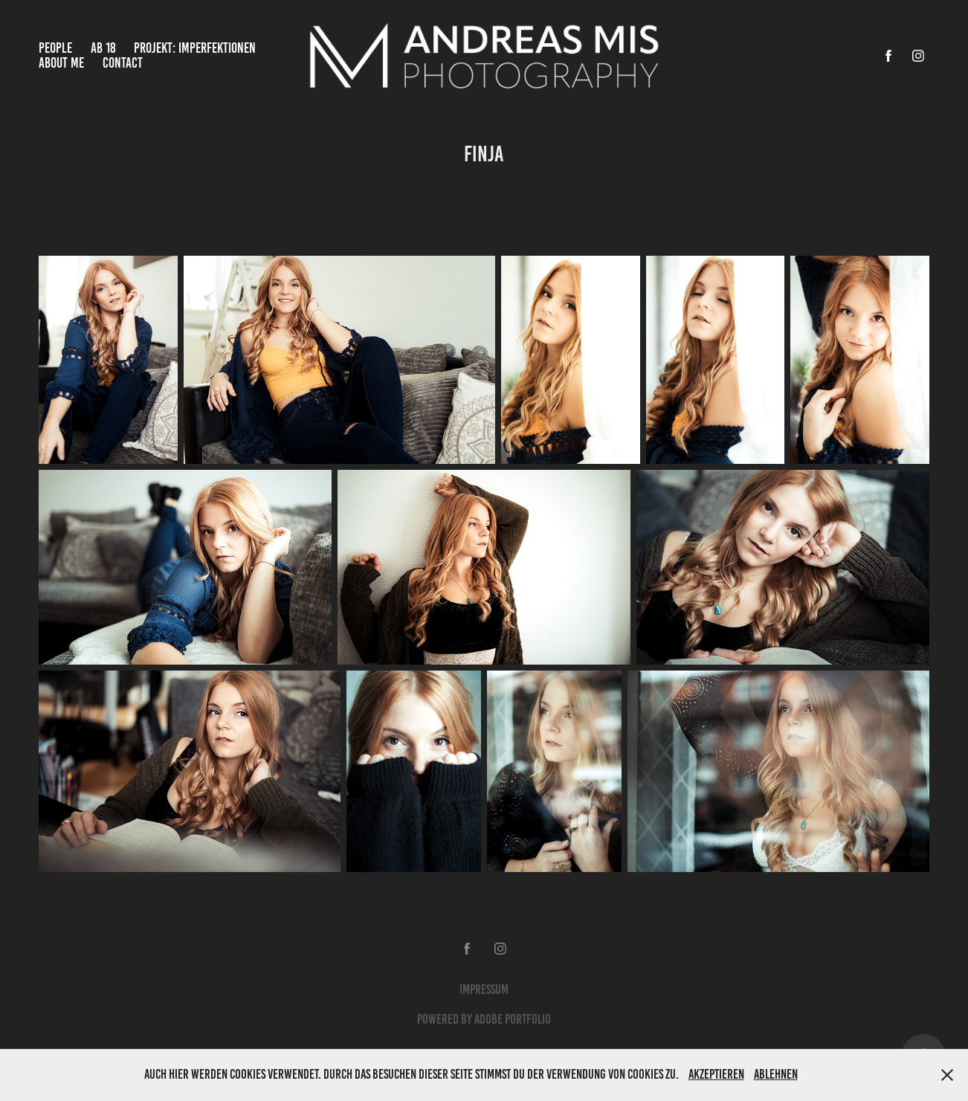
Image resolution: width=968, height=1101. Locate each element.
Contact (123, 63)
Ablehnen (776, 1074)
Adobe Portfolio (512, 1019)
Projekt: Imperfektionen (195, 48)
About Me (61, 63)
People (55, 48)
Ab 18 (103, 48)
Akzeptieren (716, 1074)
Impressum (484, 989)
